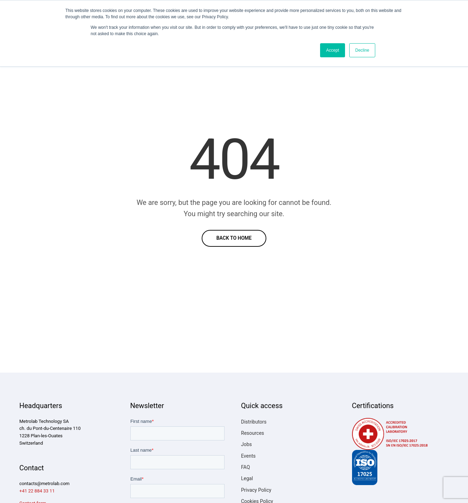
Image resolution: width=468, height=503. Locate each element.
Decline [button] (362, 50)
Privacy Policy (256, 490)
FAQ (245, 467)
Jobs (246, 444)
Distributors (254, 422)
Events (248, 456)
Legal (247, 478)
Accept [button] (332, 50)
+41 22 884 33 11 (37, 491)
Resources (252, 433)
